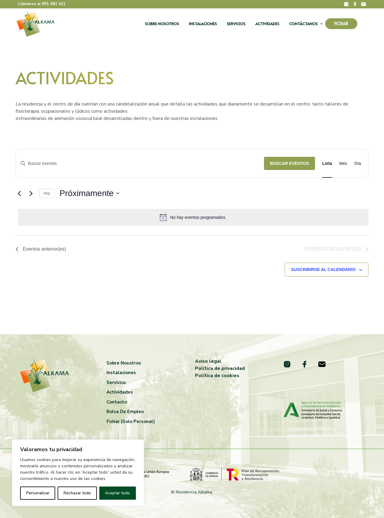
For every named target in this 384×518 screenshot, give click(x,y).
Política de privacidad (220, 368)
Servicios (236, 23)
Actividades (267, 23)
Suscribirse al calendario (323, 269)
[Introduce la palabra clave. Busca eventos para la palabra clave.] (140, 163)
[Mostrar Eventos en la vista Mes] (343, 163)
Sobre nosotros (162, 23)
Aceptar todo (117, 493)
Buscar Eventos (289, 163)
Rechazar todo (77, 493)
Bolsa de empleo (125, 412)
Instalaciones (203, 23)
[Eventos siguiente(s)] (30, 193)
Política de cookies (217, 375)
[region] (78, 472)
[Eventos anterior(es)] (19, 193)
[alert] (193, 217)
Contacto (116, 402)
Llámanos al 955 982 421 (42, 4)
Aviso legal (208, 361)
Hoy (47, 193)
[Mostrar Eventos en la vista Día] (357, 163)
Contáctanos (303, 23)
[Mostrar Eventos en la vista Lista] (327, 163)
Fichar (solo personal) (130, 421)
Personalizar (38, 493)
